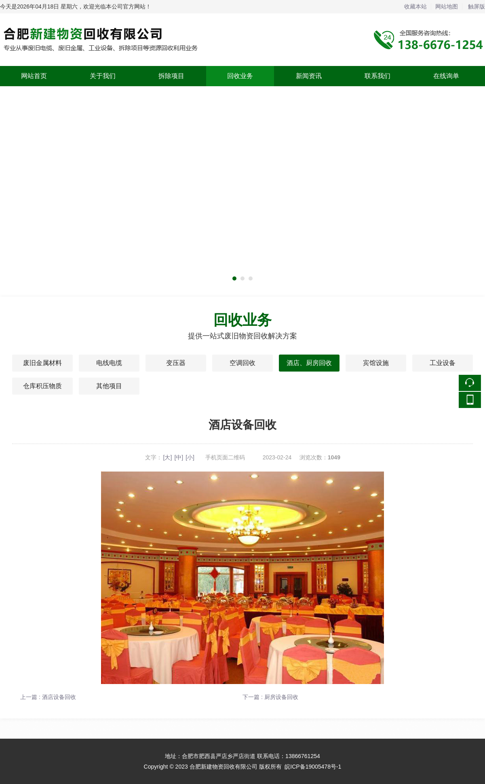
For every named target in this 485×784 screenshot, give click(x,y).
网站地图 (446, 6)
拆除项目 (171, 75)
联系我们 (377, 75)
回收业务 (240, 75)
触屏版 (476, 6)
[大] (167, 457)
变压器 (176, 362)
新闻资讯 (309, 75)
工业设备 (442, 362)
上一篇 (48, 697)
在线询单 (446, 75)
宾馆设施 (376, 362)
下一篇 (270, 697)
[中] (178, 457)
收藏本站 (415, 6)
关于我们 (103, 75)
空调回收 (242, 362)
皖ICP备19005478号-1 (313, 766)
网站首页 (34, 75)
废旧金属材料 (42, 362)
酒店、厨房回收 (309, 362)
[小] (190, 457)
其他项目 (109, 385)
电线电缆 (109, 362)
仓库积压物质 (42, 385)
